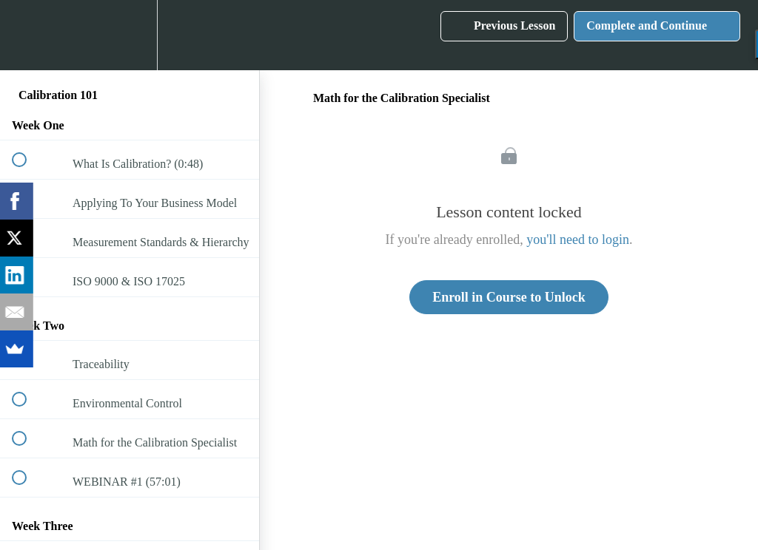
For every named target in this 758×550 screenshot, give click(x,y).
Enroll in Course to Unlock (509, 297)
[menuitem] (129, 35)
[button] (27, 35)
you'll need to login (577, 239)
